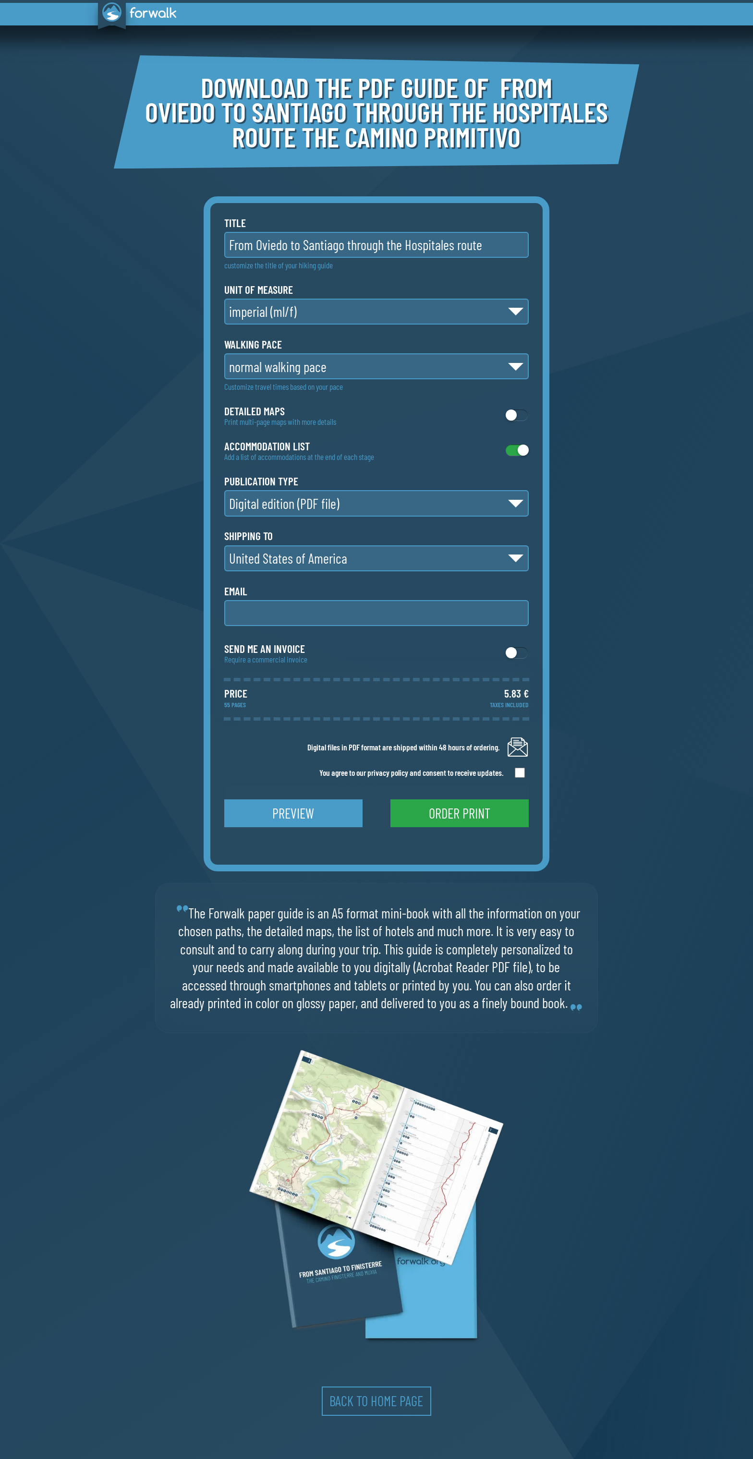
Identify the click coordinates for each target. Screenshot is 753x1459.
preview (293, 813)
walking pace (253, 344)
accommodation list (267, 446)
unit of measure (258, 290)
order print (459, 813)
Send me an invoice (264, 649)
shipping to (248, 536)
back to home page (376, 1400)
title (235, 223)
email (235, 591)
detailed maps (254, 411)
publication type (261, 481)
